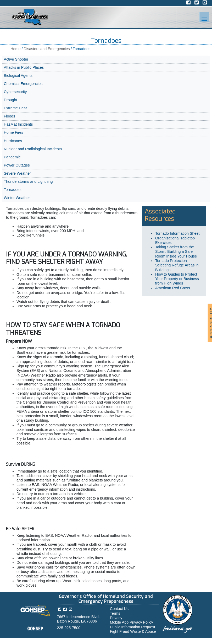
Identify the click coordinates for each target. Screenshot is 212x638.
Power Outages (17, 165)
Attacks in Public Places (24, 67)
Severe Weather (17, 173)
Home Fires (13, 132)
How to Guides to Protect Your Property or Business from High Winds (177, 279)
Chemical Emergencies (23, 84)
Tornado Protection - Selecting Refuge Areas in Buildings (177, 265)
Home (15, 49)
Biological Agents (18, 75)
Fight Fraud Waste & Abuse (133, 631)
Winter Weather (17, 198)
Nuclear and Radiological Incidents (33, 149)
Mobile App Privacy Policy (131, 622)
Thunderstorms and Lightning (28, 181)
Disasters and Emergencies (47, 49)
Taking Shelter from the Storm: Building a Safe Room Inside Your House (176, 251)
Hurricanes (13, 141)
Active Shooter (16, 59)
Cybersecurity (15, 92)
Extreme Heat (15, 108)
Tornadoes (12, 189)
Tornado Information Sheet (177, 233)
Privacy (116, 618)
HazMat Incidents (18, 124)
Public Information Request (132, 627)
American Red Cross (172, 288)
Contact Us (119, 609)
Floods (9, 116)
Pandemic (12, 157)
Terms (115, 613)
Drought (10, 100)
